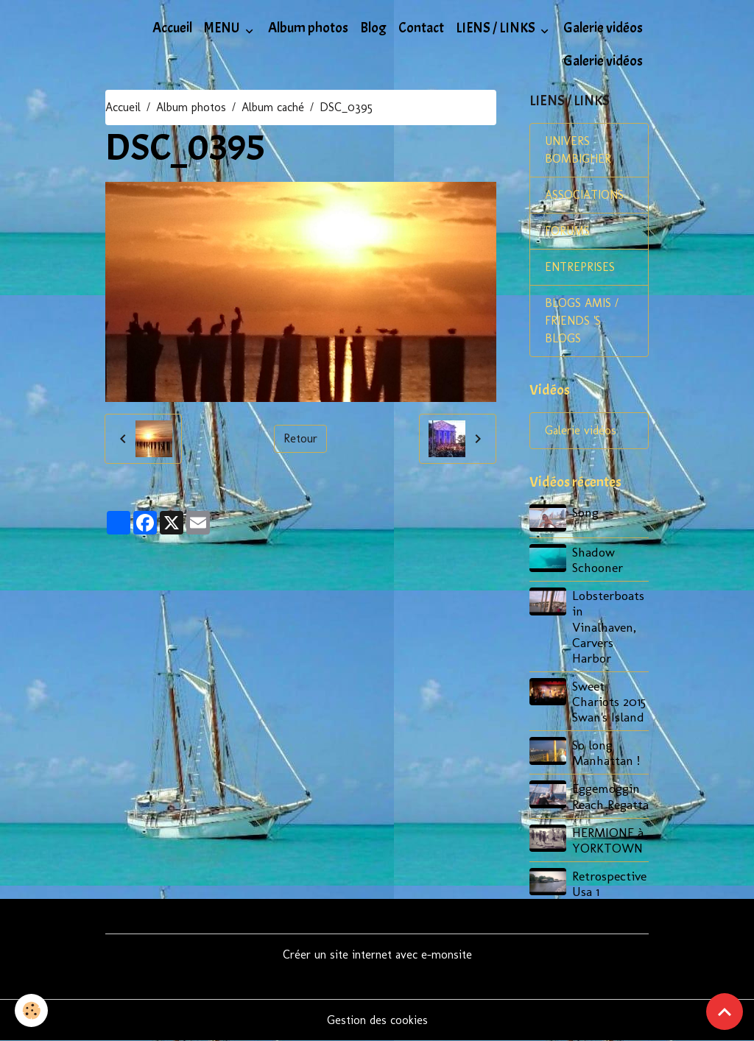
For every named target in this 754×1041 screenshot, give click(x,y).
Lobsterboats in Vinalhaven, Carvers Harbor (608, 626)
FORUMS (567, 231)
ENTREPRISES (580, 267)
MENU (223, 28)
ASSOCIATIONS (584, 195)
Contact (421, 28)
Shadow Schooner (597, 559)
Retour (300, 438)
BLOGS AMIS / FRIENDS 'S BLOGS (582, 320)
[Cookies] (31, 1010)
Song (585, 512)
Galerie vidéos (603, 28)
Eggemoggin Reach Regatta (610, 795)
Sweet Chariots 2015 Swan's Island (609, 701)
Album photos (308, 28)
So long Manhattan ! (606, 752)
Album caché (273, 107)
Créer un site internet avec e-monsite (377, 954)
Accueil (172, 28)
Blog (373, 28)
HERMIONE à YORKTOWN (608, 840)
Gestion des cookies (377, 1020)
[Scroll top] (724, 1011)
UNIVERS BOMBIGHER (578, 150)
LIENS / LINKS (497, 28)
